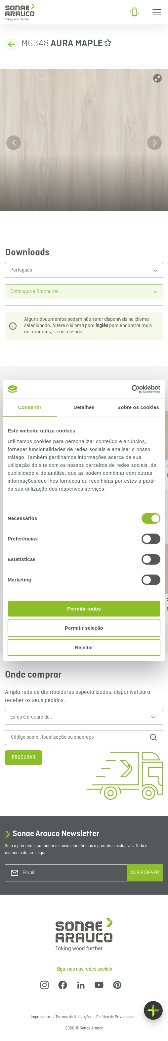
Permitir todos (84, 609)
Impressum (41, 1017)
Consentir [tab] (30, 407)
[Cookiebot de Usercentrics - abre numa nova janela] (131, 389)
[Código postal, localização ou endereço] (75, 737)
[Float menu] (153, 1010)
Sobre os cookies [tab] (138, 407)
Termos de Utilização (74, 1017)
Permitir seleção (84, 628)
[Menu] (157, 12)
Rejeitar (84, 647)
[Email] (49, 873)
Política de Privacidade (115, 1017)
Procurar (23, 757)
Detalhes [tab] (83, 407)
